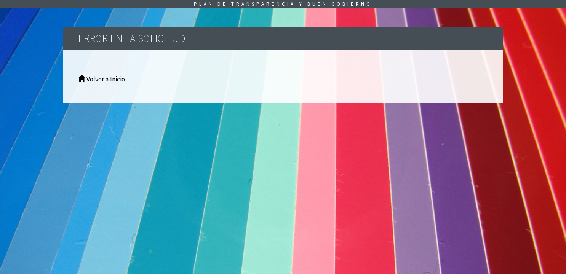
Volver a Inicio (101, 79)
